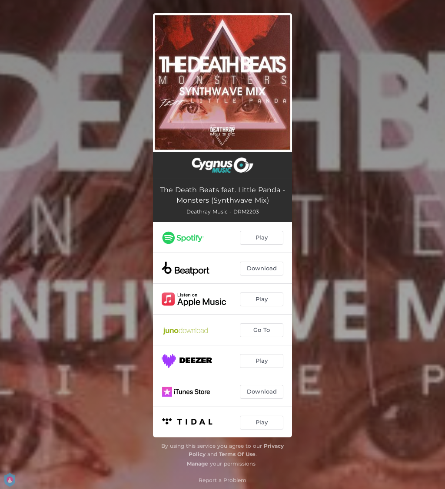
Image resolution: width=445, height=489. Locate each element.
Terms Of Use (237, 454)
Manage (197, 463)
